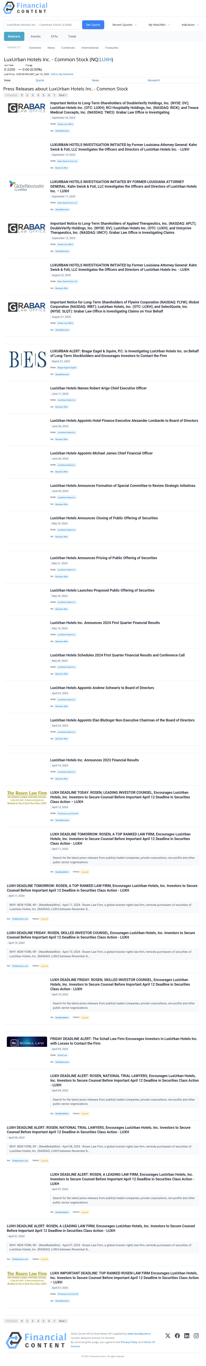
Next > (62, 95)
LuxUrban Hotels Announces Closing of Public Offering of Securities (104, 518)
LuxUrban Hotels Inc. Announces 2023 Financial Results (94, 760)
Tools (72, 36)
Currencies (68, 48)
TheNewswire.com (20, 919)
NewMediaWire (62, 872)
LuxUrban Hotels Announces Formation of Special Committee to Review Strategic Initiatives (122, 486)
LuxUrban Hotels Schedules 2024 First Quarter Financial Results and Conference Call (117, 655)
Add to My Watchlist (68, 74)
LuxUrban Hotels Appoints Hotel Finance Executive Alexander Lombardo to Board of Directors (124, 421)
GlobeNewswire (62, 131)
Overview (35, 48)
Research (154, 80)
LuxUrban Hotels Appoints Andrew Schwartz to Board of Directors (102, 688)
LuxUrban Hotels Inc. (66, 400)
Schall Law (62, 1055)
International (89, 48)
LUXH (106, 59)
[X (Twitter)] (168, 1340)
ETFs (54, 36)
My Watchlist (157, 25)
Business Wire (62, 168)
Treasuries (111, 48)
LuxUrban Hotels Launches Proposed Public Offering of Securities (102, 591)
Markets (14, 36)
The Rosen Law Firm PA (68, 814)
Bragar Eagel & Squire (67, 368)
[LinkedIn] (187, 1340)
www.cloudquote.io (139, 1334)
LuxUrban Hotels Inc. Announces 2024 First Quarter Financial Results (105, 623)
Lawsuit (84, 872)
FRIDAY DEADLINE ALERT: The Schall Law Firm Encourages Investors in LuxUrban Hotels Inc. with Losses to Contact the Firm (124, 1041)
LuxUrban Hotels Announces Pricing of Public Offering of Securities (103, 558)
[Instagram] (196, 1340)
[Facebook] (177, 1340)
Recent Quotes (122, 25)
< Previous (11, 95)
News (51, 48)
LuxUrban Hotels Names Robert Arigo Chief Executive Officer (98, 388)
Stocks (36, 36)
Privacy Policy (129, 1342)
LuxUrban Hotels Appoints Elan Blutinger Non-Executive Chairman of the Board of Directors (122, 720)
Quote (40, 80)
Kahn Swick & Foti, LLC (67, 161)
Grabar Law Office (65, 124)
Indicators (188, 25)
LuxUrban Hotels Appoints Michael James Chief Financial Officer (101, 453)
